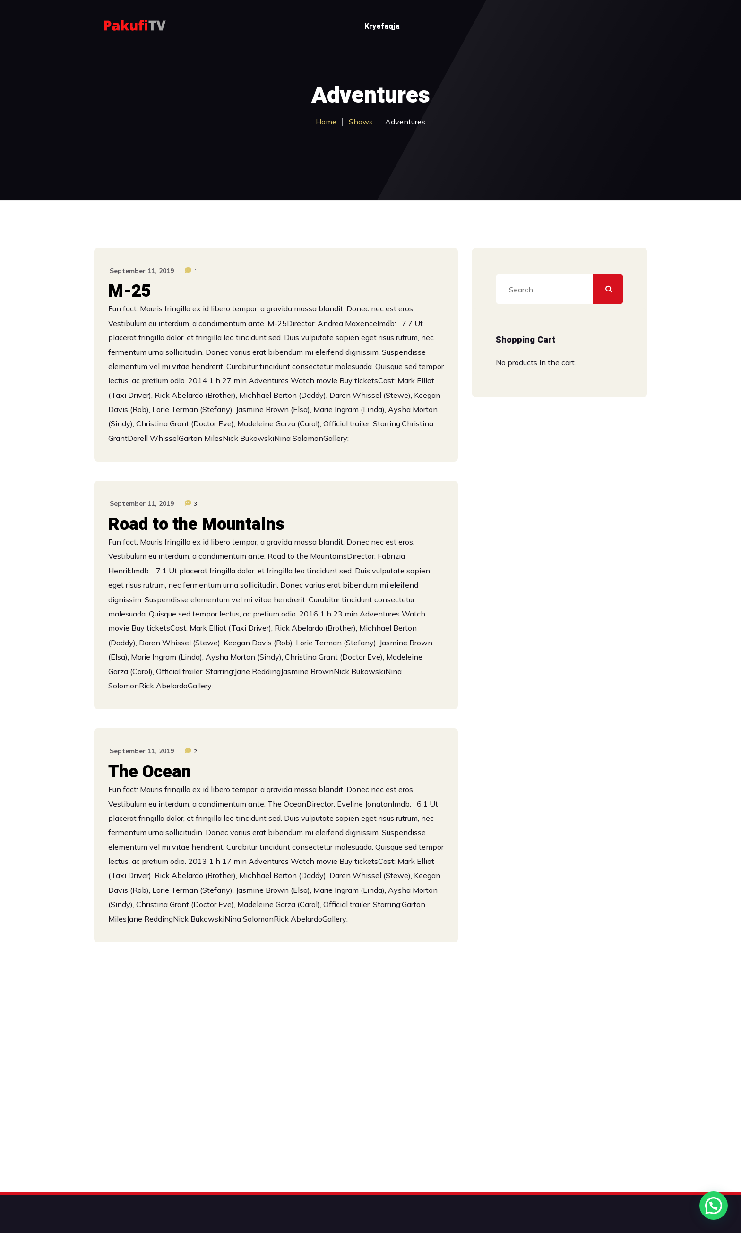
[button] (713, 1205)
